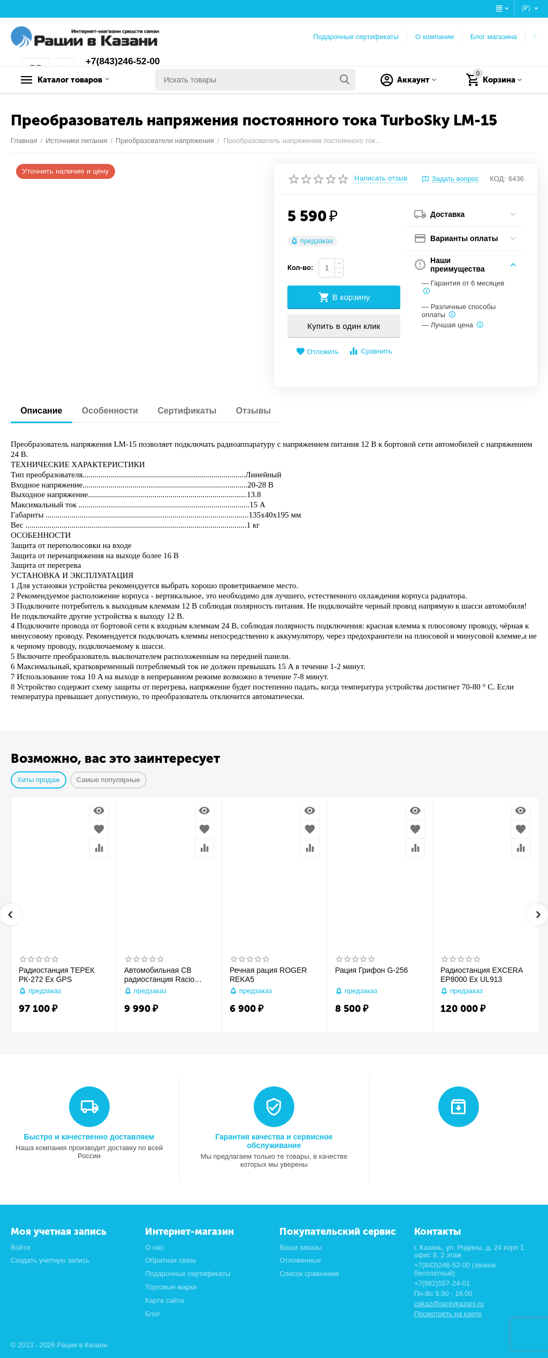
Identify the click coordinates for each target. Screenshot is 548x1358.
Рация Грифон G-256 (371, 970)
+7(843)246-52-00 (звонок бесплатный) (455, 1269)
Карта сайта (164, 1300)
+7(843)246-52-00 (124, 61)
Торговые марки (171, 1287)
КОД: (498, 179)
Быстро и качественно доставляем (89, 1136)
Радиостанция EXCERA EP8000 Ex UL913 (481, 975)
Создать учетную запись (50, 1260)
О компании (434, 37)
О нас (154, 1247)
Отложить (317, 351)
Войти (20, 1247)
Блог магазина (493, 37)
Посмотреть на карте (448, 1314)
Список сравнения (309, 1274)
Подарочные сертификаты (356, 37)
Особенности (113, 410)
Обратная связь (170, 1260)
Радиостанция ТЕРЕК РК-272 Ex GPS (56, 975)
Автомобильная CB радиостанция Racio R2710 (159, 975)
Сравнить (370, 351)
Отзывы (260, 410)
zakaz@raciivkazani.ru (449, 1304)
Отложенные (300, 1260)
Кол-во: (300, 268)
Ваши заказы (300, 1247)
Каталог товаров (77, 80)
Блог (152, 1314)
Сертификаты (192, 410)
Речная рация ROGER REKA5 (268, 975)
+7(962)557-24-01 (442, 1283)
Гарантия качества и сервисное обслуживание (273, 1141)
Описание (42, 410)
